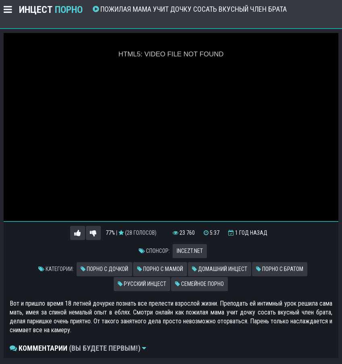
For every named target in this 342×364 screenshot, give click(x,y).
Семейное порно (199, 284)
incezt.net (190, 251)
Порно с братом (279, 269)
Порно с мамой (160, 269)
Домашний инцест (219, 269)
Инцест (51, 9)
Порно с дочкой (104, 269)
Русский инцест (142, 284)
